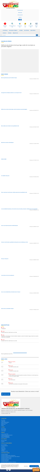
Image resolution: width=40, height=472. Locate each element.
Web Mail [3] (20, 12)
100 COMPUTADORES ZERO (13, 366)
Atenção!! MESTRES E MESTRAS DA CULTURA (9, 332)
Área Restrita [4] (20, 10)
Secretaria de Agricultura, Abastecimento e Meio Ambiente (10, 456)
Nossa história (3, 428)
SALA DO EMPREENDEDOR (5, 436)
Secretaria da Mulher (4, 454)
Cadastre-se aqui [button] (5, 394)
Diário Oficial (32, 30)
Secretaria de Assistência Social (6, 457)
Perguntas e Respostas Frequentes (6, 435)
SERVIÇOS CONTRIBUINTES (5, 437)
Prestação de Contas (4, 451)
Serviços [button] (5, 32)
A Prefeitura (5, 30)
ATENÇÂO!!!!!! (3, 328)
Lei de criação (3, 430)
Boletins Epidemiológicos (5, 422)
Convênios (3, 446)
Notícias (9, 32)
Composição (3, 421)
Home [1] (20, 17)
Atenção (10, 362)
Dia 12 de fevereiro (12, 379)
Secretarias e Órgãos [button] (13, 30)
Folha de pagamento (4, 445)
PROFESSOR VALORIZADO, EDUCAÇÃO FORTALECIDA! (18, 383)
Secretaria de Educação (5, 459)
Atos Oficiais (26, 30)
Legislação (3, 450)
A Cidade (21, 30)
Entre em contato (4, 440)
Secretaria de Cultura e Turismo (6, 458)
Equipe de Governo (4, 423)
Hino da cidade (3, 429)
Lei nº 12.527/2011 (4, 444)
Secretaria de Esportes (4, 460)
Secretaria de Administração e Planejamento (8, 455)
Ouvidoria (2, 441)
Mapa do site (15, 32)
